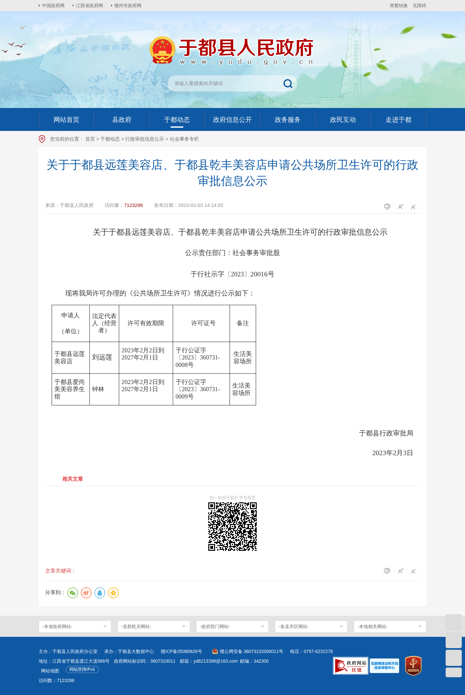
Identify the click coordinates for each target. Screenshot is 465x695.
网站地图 (50, 670)
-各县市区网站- (294, 626)
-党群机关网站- (136, 626)
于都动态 (110, 139)
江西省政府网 (89, 5)
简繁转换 (399, 5)
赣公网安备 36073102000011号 (252, 651)
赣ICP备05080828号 (181, 651)
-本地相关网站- (372, 626)
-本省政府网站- (57, 626)
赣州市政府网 (127, 5)
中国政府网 (53, 5)
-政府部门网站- (215, 626)
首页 (90, 139)
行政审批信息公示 (144, 139)
